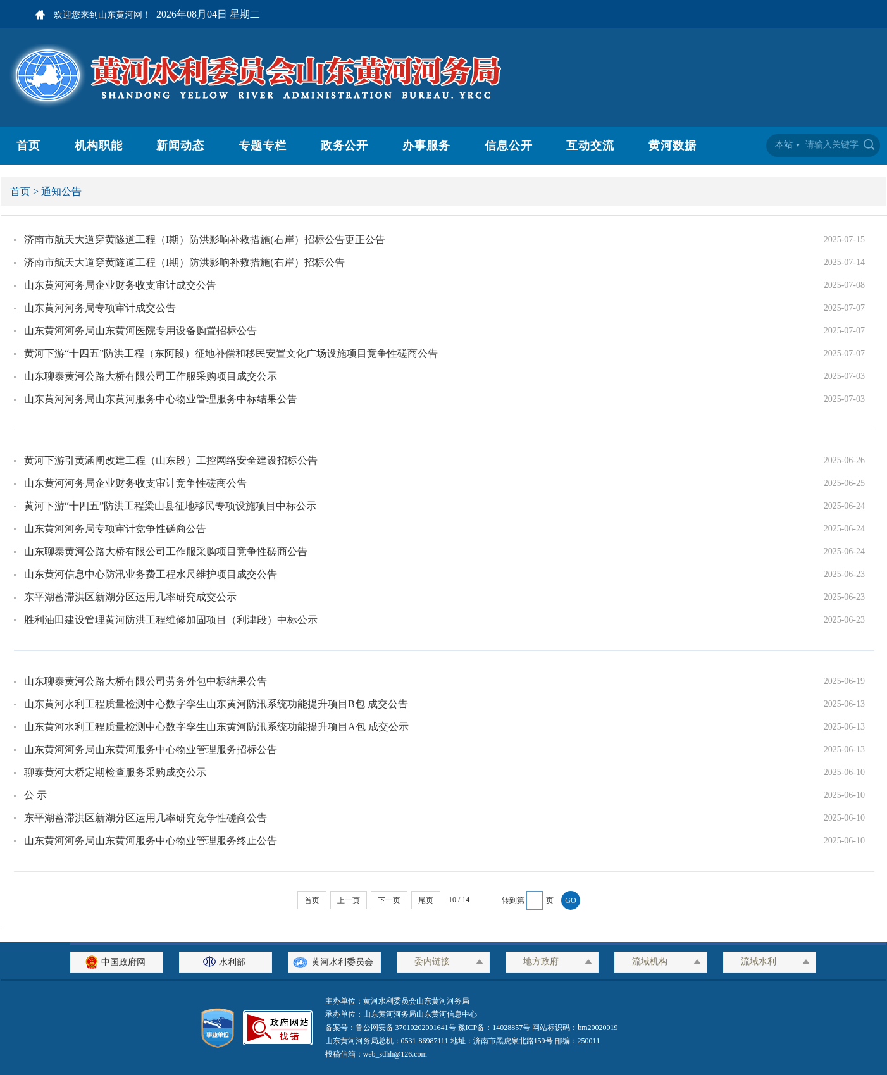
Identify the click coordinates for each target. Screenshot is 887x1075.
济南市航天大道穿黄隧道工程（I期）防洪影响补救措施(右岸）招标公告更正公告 (204, 239)
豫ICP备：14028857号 (494, 1027)
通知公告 (61, 191)
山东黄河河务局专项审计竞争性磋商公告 (115, 528)
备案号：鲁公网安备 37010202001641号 (391, 1027)
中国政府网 (117, 962)
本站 (784, 144)
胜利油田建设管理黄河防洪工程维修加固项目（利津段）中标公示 (171, 619)
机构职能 (99, 145)
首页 (28, 145)
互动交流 (590, 145)
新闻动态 (180, 145)
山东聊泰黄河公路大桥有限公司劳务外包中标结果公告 (145, 681)
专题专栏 (263, 145)
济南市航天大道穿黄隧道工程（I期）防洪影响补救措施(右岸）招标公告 (184, 262)
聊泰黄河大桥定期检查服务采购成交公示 (115, 772)
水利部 (225, 962)
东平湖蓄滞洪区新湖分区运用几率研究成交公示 (130, 597)
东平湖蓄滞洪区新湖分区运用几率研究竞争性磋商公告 (145, 817)
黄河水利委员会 (334, 962)
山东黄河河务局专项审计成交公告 (100, 307)
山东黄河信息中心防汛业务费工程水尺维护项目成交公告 (150, 574)
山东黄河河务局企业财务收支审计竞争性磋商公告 (135, 483)
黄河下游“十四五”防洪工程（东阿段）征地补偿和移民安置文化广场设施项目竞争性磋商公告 (231, 353)
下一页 (389, 900)
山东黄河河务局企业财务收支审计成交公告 (120, 285)
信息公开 (509, 145)
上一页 (348, 900)
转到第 (513, 900)
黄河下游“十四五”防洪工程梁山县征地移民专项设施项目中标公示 (170, 505)
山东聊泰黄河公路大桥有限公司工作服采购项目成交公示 (150, 376)
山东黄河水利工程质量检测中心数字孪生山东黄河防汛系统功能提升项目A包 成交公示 (216, 726)
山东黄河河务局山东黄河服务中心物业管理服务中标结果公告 (160, 399)
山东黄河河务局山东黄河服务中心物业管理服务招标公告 (150, 749)
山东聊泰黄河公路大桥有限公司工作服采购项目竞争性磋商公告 (165, 551)
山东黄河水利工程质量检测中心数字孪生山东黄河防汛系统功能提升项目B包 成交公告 (216, 704)
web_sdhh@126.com (395, 1054)
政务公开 (345, 145)
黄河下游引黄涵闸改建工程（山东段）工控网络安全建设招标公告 (171, 460)
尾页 (425, 900)
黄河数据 (672, 145)
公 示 (35, 795)
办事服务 (426, 145)
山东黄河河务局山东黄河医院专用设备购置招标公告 (140, 330)
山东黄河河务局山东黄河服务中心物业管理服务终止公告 (150, 840)
